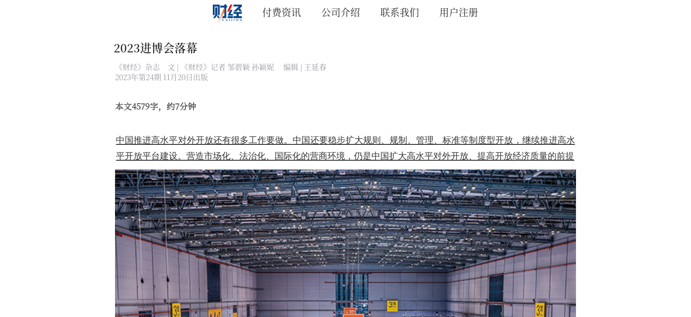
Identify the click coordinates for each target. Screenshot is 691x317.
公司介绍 (340, 11)
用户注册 (458, 11)
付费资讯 (281, 11)
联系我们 (399, 11)
